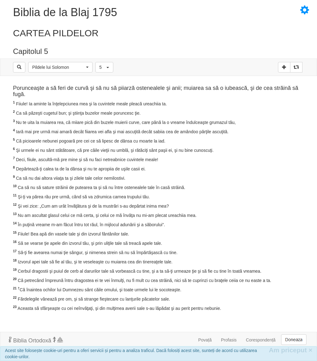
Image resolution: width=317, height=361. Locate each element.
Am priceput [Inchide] (290, 350)
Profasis (229, 339)
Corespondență (261, 339)
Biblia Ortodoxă (35, 340)
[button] (60, 67)
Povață (205, 339)
